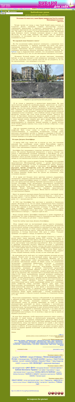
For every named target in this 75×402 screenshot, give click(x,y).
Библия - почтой (18, 361)
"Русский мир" (17, 344)
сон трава (42, 370)
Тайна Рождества (57, 361)
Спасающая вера (23, 359)
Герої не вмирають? (56, 340)
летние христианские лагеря (31, 380)
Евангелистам (55, 8)
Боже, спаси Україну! (19, 340)
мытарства (43, 382)
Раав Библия (50, 370)
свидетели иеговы (33, 382)
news (5, 9)
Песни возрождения (52, 357)
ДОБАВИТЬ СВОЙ (58, 349)
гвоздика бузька (30, 372)
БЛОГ (18, 363)
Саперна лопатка (26, 344)
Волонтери (32, 341)
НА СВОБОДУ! (36, 363)
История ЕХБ (24, 363)
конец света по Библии (45, 372)
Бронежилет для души (44, 340)
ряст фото (30, 368)
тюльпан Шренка (56, 368)
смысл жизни (17, 380)
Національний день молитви (22, 343)
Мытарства (15, 357)
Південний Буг (48, 380)
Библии (14, 52)
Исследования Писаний (43, 8)
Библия (9, 9)
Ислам (14, 359)
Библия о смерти (32, 374)
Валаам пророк (40, 376)
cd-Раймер (15, 9)
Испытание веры (41, 341)
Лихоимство (59, 341)
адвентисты (58, 380)
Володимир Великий (43, 368)
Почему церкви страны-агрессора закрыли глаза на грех (47, 343)
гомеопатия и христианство (47, 374)
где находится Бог (18, 368)
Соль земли (36, 344)
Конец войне (51, 341)
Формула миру (44, 344)
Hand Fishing (58, 359)
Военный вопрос (23, 341)
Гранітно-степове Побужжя (19, 382)
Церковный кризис (60, 345)
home (1, 9)
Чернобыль (49, 359)
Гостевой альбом (38, 359)
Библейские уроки (31, 340)
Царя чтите (52, 344)
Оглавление (27, 9)
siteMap (21, 9)
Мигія (42, 380)
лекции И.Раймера (35, 357)
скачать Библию (31, 361)
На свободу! (62, 8)
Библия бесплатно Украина (26, 370)
